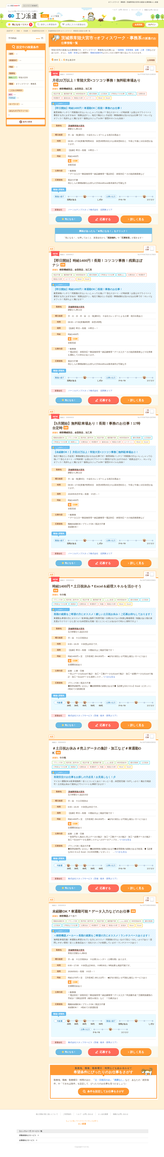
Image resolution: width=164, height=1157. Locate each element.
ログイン (152, 25)
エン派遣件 (13, 6)
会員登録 (138, 25)
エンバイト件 (30, 6)
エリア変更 (55, 16)
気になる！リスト (22, 24)
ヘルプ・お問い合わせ (120, 10)
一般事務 (120, 50)
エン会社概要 (103, 1114)
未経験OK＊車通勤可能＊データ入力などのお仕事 (91, 911)
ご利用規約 (67, 1114)
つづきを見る (109, 677)
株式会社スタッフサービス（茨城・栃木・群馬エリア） (93, 715)
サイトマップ (136, 10)
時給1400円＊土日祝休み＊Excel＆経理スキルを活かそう (96, 586)
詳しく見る (137, 219)
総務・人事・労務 (142, 50)
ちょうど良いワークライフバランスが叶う (23, 11)
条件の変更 (27, 122)
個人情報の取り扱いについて (47, 1114)
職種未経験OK (96, 53)
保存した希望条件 (49, 24)
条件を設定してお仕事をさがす (105, 1091)
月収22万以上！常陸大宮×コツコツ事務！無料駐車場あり (96, 80)
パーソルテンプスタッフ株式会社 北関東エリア (90, 210)
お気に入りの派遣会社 (75, 24)
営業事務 (129, 50)
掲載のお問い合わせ (151, 10)
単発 (75, 53)
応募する (105, 219)
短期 (70, 53)
